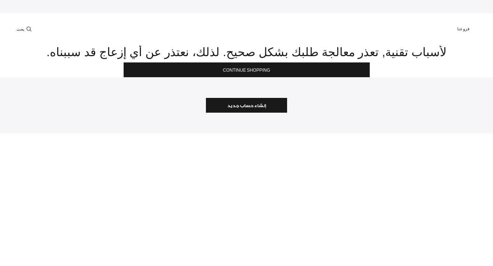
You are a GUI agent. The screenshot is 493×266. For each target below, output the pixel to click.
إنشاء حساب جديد (246, 105)
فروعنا (466, 29)
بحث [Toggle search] (25, 29)
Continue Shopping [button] (246, 70)
